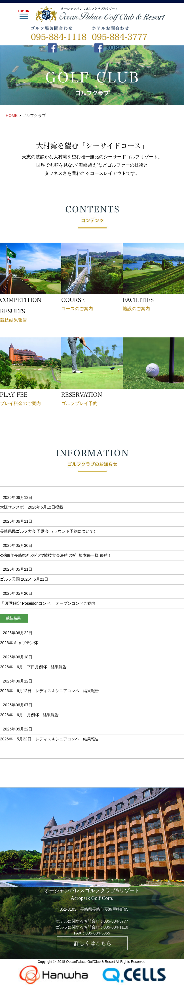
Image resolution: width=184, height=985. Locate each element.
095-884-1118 (115, 927)
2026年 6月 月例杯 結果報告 (29, 715)
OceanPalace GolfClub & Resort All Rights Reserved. (106, 962)
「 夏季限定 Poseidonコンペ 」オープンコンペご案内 (47, 603)
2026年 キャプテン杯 (19, 642)
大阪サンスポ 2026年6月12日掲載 (33, 507)
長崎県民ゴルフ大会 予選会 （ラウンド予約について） (49, 531)
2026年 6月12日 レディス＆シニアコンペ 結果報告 (49, 690)
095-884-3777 (115, 921)
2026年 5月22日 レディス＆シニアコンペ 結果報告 (49, 739)
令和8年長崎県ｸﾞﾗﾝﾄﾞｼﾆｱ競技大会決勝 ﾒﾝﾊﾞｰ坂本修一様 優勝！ (56, 555)
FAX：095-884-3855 (92, 933)
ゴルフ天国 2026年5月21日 (24, 579)
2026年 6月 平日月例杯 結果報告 (33, 667)
